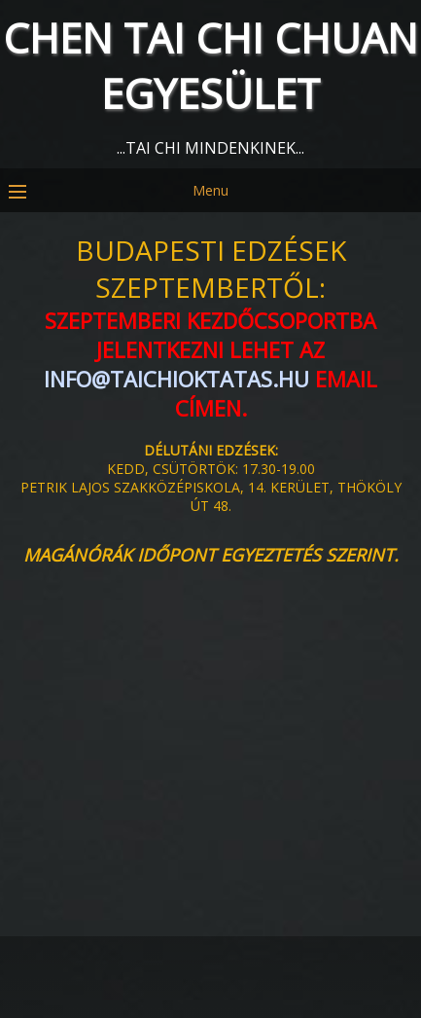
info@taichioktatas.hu (176, 378)
